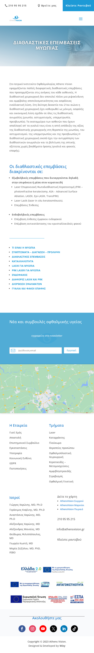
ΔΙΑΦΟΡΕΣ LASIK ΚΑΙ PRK (27, 279)
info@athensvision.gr (71, 529)
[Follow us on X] (53, 628)
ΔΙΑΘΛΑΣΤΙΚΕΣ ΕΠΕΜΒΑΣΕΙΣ (28, 256)
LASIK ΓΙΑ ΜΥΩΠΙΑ (23, 265)
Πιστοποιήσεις (18, 468)
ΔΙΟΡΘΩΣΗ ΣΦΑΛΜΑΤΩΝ (27, 284)
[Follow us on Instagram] (32, 628)
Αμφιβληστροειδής (60, 471)
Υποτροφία (15, 453)
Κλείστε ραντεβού (69, 539)
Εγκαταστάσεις (18, 448)
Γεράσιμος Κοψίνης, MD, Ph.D (27, 509)
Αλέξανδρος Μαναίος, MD (24, 529)
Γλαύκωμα (55, 442)
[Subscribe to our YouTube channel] (42, 628)
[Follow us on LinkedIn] (63, 628)
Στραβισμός (56, 476)
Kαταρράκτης (57, 437)
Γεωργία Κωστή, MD (21, 543)
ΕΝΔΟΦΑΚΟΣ (19, 275)
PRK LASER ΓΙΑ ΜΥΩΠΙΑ (26, 270)
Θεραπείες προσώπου (61, 448)
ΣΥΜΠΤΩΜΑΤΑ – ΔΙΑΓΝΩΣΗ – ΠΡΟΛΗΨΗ (36, 252)
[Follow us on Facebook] (22, 628)
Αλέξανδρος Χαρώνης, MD (24, 524)
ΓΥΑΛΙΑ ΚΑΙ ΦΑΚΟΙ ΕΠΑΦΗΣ (29, 288)
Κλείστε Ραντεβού (78, 5)
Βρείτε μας (47, 5)
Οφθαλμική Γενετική (61, 481)
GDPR (12, 463)
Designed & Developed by (46, 645)
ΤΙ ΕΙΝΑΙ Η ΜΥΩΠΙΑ (23, 247)
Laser (52, 432)
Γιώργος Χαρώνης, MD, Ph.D (25, 504)
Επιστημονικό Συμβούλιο (24, 442)
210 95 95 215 (16, 5)
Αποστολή (15, 437)
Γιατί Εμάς (15, 432)
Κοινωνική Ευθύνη (20, 458)
